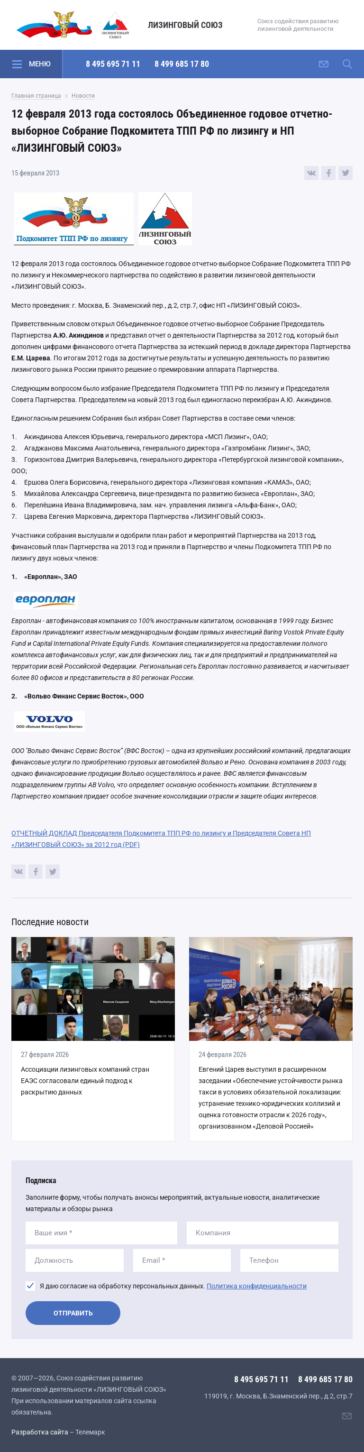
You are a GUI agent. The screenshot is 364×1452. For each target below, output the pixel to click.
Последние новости (50, 922)
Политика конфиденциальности (257, 1286)
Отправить (73, 1313)
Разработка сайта (39, 1432)
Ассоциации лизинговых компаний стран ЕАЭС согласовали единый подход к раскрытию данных (85, 1081)
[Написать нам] (324, 64)
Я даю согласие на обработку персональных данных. (173, 1286)
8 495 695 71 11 (113, 64)
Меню (40, 64)
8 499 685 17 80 (182, 64)
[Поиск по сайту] (347, 64)
